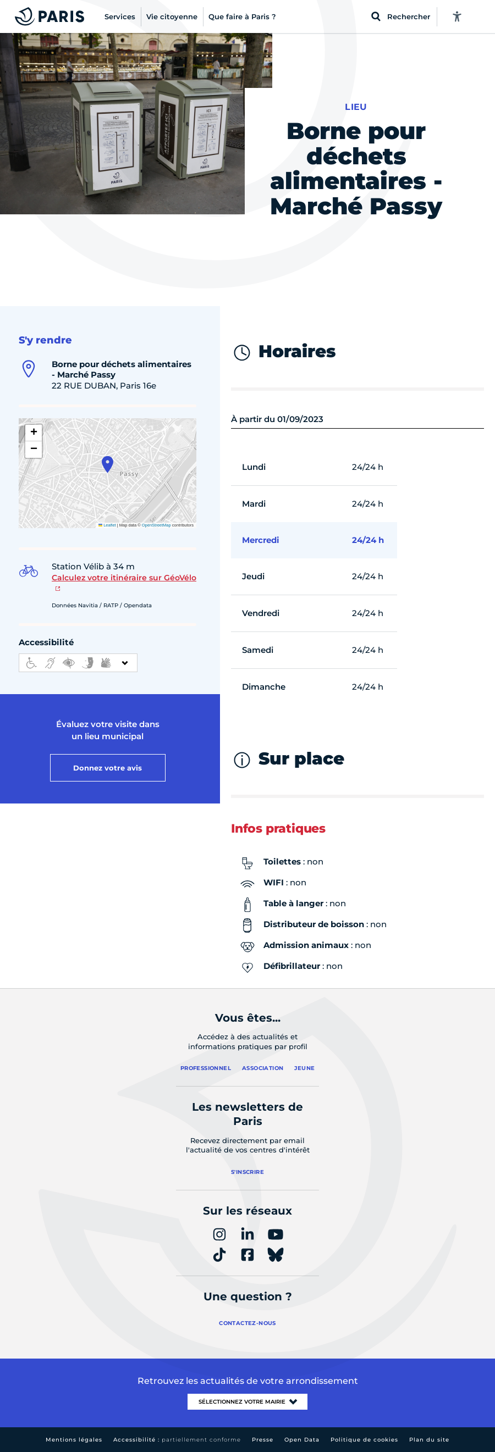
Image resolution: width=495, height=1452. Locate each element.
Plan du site (429, 1439)
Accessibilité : (177, 1439)
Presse (262, 1439)
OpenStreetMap (156, 525)
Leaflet (107, 525)
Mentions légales (74, 1439)
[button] (107, 464)
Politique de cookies (364, 1439)
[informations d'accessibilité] (78, 662)
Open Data (302, 1439)
